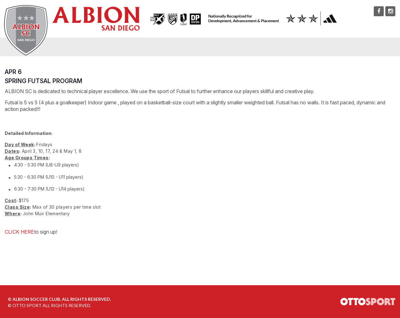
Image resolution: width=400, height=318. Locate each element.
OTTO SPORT (27, 305)
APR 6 (13, 72)
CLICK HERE (19, 232)
